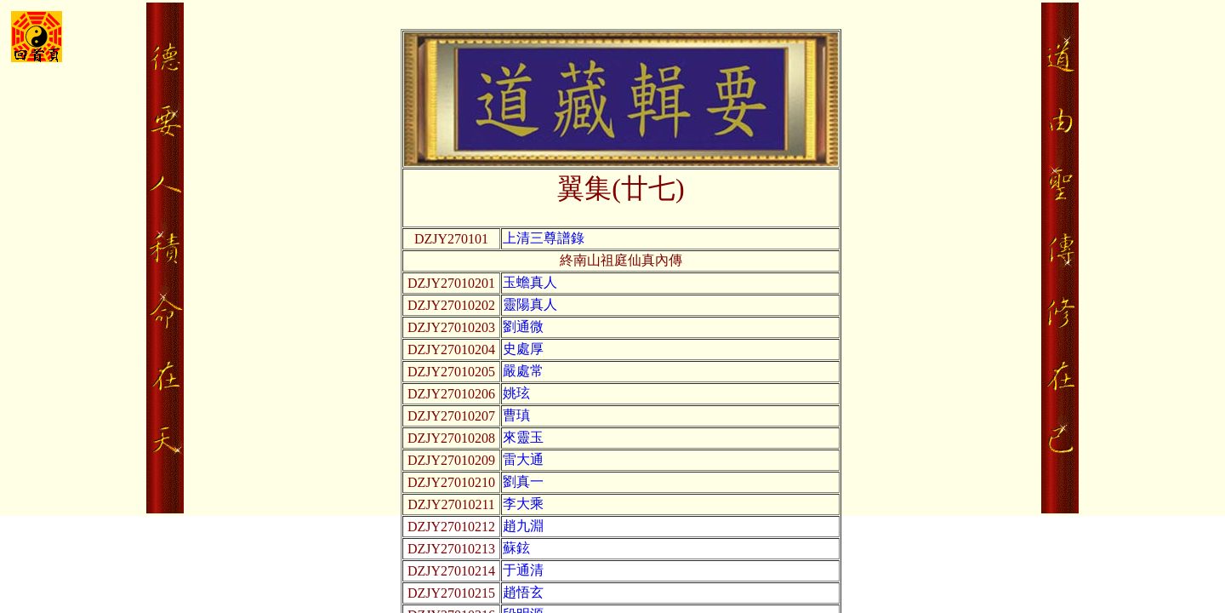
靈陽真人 (530, 304)
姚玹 (516, 393)
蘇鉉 (516, 548)
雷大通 (523, 459)
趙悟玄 (523, 592)
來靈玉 (523, 437)
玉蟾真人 (530, 282)
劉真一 (523, 481)
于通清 (523, 570)
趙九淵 (523, 525)
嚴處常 (523, 371)
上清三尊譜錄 (543, 238)
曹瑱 (516, 415)
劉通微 (523, 326)
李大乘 (523, 503)
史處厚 (523, 348)
